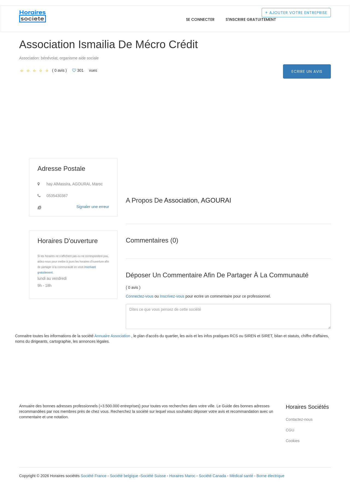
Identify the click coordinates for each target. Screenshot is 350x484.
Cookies (293, 441)
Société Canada (212, 476)
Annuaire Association (112, 336)
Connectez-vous (139, 296)
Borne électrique (270, 476)
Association (181, 200)
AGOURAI (216, 200)
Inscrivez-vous (172, 296)
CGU (290, 430)
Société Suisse (153, 476)
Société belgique (124, 476)
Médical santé (241, 476)
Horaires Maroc (182, 476)
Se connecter (200, 19)
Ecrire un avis (306, 71)
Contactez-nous (299, 419)
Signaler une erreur (92, 206)
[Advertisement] (228, 158)
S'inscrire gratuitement (251, 19)
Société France (93, 476)
